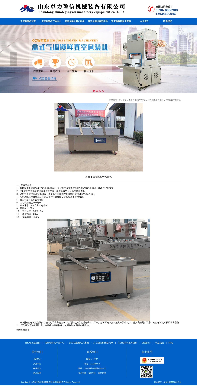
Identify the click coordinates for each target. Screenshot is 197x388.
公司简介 (37, 359)
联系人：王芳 (92, 359)
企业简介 (146, 342)
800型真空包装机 (173, 100)
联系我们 (159, 342)
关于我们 (37, 351)
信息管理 (101, 373)
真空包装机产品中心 (137, 100)
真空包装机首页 (32, 342)
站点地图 (37, 373)
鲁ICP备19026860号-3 (172, 382)
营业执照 (147, 351)
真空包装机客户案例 (79, 342)
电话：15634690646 (92, 364)
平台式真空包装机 (156, 100)
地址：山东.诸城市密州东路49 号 (92, 368)
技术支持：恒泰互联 (87, 373)
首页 (124, 100)
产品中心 (37, 364)
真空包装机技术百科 (127, 342)
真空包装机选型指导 (103, 342)
